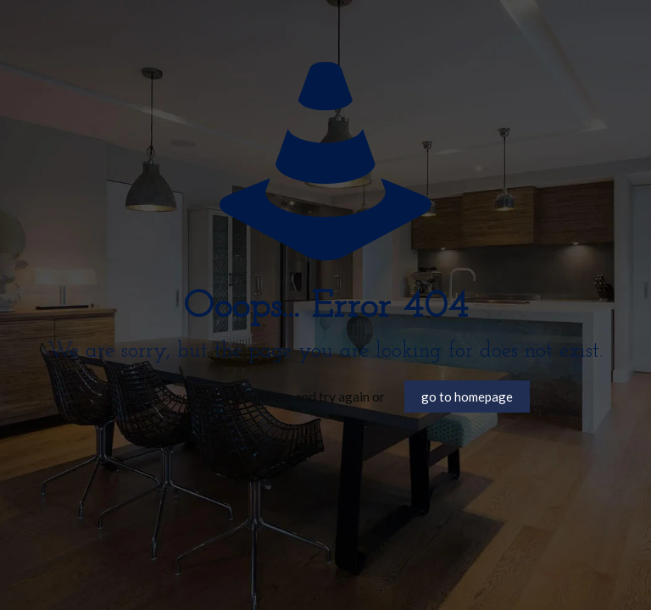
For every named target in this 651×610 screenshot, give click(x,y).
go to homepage (467, 396)
